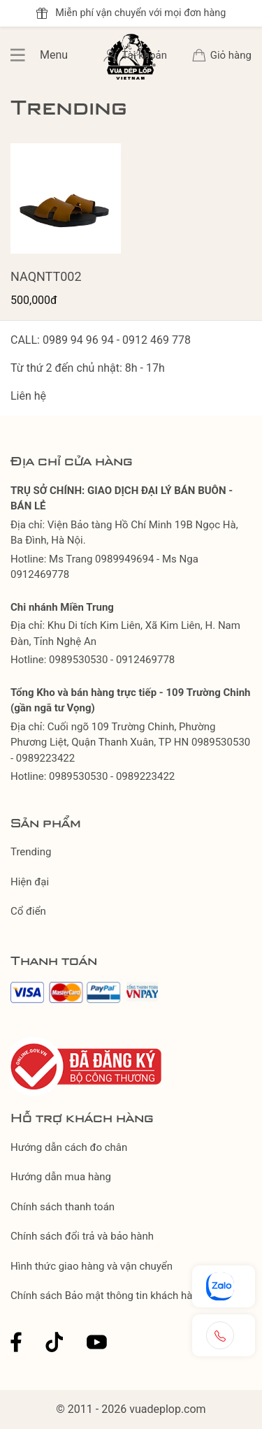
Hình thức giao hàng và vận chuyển (91, 1266)
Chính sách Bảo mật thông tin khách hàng (107, 1295)
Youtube (97, 1342)
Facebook (16, 1342)
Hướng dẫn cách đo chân (68, 1147)
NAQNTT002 (46, 276)
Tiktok (54, 1342)
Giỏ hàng (231, 55)
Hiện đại (29, 882)
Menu (25, 55)
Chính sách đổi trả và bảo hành (82, 1236)
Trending (30, 852)
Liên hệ (28, 395)
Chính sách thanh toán (62, 1206)
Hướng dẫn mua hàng (60, 1176)
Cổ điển (28, 911)
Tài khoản (145, 55)
